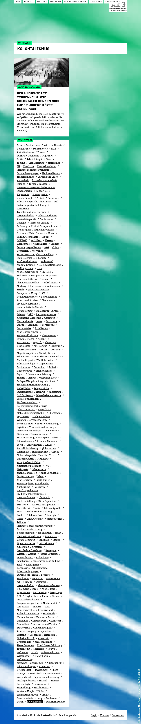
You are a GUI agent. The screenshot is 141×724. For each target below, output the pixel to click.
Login (94, 715)
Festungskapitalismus (29, 247)
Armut (32, 377)
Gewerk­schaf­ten (25, 585)
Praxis (45, 694)
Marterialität (50, 603)
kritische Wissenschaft (44, 180)
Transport (43, 437)
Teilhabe (21, 522)
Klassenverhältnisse (48, 585)
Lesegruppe (56, 592)
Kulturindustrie (25, 458)
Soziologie (38, 648)
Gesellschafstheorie (27, 279)
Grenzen (21, 233)
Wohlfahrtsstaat (45, 360)
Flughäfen (54, 413)
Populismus (23, 561)
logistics (21, 427)
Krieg (34, 293)
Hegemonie (23, 194)
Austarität (43, 638)
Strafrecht (22, 504)
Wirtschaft (23, 451)
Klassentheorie (25, 321)
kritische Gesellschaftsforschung (35, 525)
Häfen (40, 691)
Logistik (37, 342)
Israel (35, 588)
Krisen (20, 339)
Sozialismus (41, 328)
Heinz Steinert (37, 233)
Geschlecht (55, 620)
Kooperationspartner (28, 603)
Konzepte (51, 515)
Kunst (51, 233)
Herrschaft (23, 180)
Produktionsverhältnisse (30, 494)
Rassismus (53, 198)
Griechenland (52, 673)
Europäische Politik (27, 574)
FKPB (54, 148)
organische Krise (38, 420)
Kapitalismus (33, 145)
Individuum (40, 684)
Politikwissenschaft (27, 236)
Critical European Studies (44, 226)
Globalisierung (36, 162)
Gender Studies (34, 511)
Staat (49, 159)
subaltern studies (55, 701)
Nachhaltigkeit (25, 360)
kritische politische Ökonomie (33, 169)
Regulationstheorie (27, 296)
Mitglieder (42, 458)
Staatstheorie (40, 148)
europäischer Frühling (29, 462)
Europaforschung (46, 166)
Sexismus (41, 581)
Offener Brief (24, 669)
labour (28, 581)
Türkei (32, 183)
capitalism (45, 631)
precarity (37, 546)
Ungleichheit (32, 596)
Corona (55, 451)
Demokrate (51, 430)
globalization (49, 448)
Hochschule (23, 243)
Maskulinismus (39, 434)
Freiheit (21, 515)
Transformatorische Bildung (32, 384)
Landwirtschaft (35, 518)
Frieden (21, 314)
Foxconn (21, 634)
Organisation (46, 363)
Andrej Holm (23, 388)
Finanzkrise (44, 409)
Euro (19, 511)
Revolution (23, 578)
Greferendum (24, 641)
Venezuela (44, 539)
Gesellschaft (23, 345)
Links (58, 532)
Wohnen (21, 420)
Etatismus (22, 434)
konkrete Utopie (25, 691)
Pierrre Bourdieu (49, 553)
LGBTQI (21, 673)
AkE (30, 314)
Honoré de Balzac (45, 617)
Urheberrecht (39, 469)
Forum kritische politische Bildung (35, 254)
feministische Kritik (27, 694)
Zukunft (42, 339)
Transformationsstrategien (31, 212)
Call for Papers (25, 395)
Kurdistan (22, 620)
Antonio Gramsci (26, 264)
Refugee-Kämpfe (26, 381)
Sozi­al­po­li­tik (46, 353)
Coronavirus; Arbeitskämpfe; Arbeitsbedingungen (32, 569)
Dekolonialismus (50, 652)
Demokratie (23, 148)
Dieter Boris (41, 656)
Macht (30, 339)
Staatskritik (23, 627)
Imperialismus (25, 391)
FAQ (47, 465)
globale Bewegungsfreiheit (31, 413)
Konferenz (51, 698)
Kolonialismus (35, 701)
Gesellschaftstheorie (50, 264)
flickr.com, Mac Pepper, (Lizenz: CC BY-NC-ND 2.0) (139, 693)
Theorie (21, 377)
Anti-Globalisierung (27, 448)
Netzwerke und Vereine (45, 624)
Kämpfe (42, 258)
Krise (19, 145)
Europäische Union (48, 176)
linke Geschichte (26, 258)
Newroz (55, 680)
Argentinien (23, 592)
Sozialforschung (26, 437)
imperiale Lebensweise (39, 201)
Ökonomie (47, 300)
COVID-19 (22, 240)
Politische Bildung (39, 222)
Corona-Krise (24, 328)
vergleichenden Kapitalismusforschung (38, 677)
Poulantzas (51, 536)
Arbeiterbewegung (27, 631)
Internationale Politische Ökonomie (36, 187)
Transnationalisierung (41, 427)
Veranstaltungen (26, 539)
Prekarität (22, 652)
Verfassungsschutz (27, 402)
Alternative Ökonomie (29, 317)
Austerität (44, 666)
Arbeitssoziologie (26, 363)
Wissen (21, 553)
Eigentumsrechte (26, 543)
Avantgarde (32, 564)
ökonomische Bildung (28, 282)
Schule (55, 596)
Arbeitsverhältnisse (27, 300)
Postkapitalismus (26, 680)
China (55, 247)
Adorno (32, 553)
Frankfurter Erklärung (49, 645)
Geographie (23, 606)
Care (39, 268)
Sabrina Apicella (52, 508)
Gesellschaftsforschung (29, 698)
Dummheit (39, 367)
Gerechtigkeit (38, 620)
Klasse (45, 596)
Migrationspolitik (26, 353)
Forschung (51, 321)
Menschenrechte (26, 610)
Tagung (21, 162)
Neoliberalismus (51, 173)
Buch (19, 564)
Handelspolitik (40, 451)
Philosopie (50, 342)
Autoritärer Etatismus (29, 465)
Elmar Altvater (40, 356)
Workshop (37, 250)
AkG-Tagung (40, 345)
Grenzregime (24, 229)
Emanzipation (40, 194)
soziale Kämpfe (25, 198)
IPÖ (56, 201)
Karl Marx (36, 240)
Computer (22, 293)
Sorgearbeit (48, 324)
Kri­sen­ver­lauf (45, 610)
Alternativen (49, 335)
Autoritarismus (25, 152)
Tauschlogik (23, 648)
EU (18, 166)
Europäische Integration (44, 275)
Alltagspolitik (54, 662)
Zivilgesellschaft (41, 416)
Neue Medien (53, 578)
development (41, 669)
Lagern (20, 374)
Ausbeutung (23, 487)
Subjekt (45, 236)
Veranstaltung (24, 310)
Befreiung (22, 226)
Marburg (21, 286)
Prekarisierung (25, 659)
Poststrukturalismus (28, 599)
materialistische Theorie (30, 307)
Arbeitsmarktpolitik (27, 271)
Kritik (20, 159)
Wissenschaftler (48, 377)
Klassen (43, 183)
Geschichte (39, 487)
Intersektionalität (26, 349)
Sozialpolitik (35, 673)
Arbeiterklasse (24, 480)
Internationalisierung (39, 374)
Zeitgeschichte (41, 388)
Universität (23, 208)
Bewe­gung (51, 550)
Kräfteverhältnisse (27, 261)
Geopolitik (35, 634)
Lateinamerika (24, 190)
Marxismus (54, 162)
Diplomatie (23, 588)
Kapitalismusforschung (29, 529)
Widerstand (47, 261)
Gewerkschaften (25, 215)
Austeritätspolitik (26, 219)
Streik (34, 652)
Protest (40, 198)
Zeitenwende (53, 286)
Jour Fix (37, 606)
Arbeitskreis (48, 588)
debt (19, 581)
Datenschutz (37, 286)
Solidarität (42, 190)
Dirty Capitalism (47, 501)
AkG (46, 247)
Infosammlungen (26, 666)
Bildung (21, 183)
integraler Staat (46, 381)
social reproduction (27, 490)
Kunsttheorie (24, 508)
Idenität (57, 539)
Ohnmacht (44, 497)
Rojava (51, 648)
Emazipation (45, 532)
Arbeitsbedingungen (28, 332)
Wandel (43, 680)
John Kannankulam (38, 289)
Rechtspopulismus (46, 314)
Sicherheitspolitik (26, 455)
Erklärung (56, 345)
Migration (47, 155)
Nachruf (40, 391)
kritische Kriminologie (29, 430)
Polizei (52, 367)
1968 (42, 293)
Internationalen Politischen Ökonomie (37, 441)
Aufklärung (52, 423)
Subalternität (41, 687)
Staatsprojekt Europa (47, 310)
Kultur (20, 324)
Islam (40, 476)
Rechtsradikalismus (27, 335)
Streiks (20, 289)
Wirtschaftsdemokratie (48, 395)
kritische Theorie (53, 145)
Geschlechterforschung (29, 550)
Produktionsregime (27, 303)
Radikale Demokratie (28, 613)
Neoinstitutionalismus (29, 536)
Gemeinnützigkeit (43, 627)
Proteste (46, 271)
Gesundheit (23, 624)
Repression (23, 250)
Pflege (55, 669)
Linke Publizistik (26, 638)
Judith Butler (43, 480)
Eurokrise (28, 166)
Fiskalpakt (22, 469)
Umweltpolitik (24, 370)
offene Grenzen (44, 370)
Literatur (55, 349)
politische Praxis (26, 409)
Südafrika (22, 275)
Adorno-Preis (36, 515)
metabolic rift (54, 518)
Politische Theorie (47, 215)
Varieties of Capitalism (44, 504)
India (37, 508)
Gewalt (43, 349)
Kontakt (56, 356)
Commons (33, 324)
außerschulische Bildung (46, 561)
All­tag (48, 511)
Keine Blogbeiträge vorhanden (33, 483)
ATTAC (49, 444)
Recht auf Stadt (25, 423)
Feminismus (46, 219)
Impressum (55, 391)
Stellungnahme (25, 268)
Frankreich (49, 613)
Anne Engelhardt (50, 472)
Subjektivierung (25, 476)
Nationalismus (25, 617)
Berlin (20, 701)
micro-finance (46, 543)
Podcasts (45, 574)
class (47, 606)
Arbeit (20, 201)
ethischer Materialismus (30, 662)
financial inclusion (27, 472)
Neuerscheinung (26, 532)
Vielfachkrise (40, 243)
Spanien (55, 243)
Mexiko (45, 279)
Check (20, 518)
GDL (19, 596)
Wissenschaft (24, 656)
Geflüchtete (42, 557)
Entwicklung (23, 687)
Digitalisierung (49, 296)
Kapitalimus (23, 367)
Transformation (25, 176)
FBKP (39, 423)
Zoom (20, 444)
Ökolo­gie (21, 222)
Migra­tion (49, 634)
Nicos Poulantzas (26, 497)
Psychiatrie (23, 416)
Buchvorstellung (26, 501)
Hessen (49, 240)
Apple (39, 321)
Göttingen (49, 317)
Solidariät (37, 578)
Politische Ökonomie (28, 155)
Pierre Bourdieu (25, 645)
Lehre (55, 437)
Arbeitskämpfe (34, 159)
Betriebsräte (39, 592)
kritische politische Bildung (31, 205)
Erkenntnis (23, 356)
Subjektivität (50, 282)
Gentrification (34, 444)
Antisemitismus (43, 641)
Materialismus (25, 557)
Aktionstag (23, 546)
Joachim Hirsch (47, 455)
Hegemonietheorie (44, 229)
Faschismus (23, 342)
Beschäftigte (23, 684)
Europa (41, 152)
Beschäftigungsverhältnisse (32, 406)
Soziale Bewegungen (28, 173)
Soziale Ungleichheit (28, 398)
